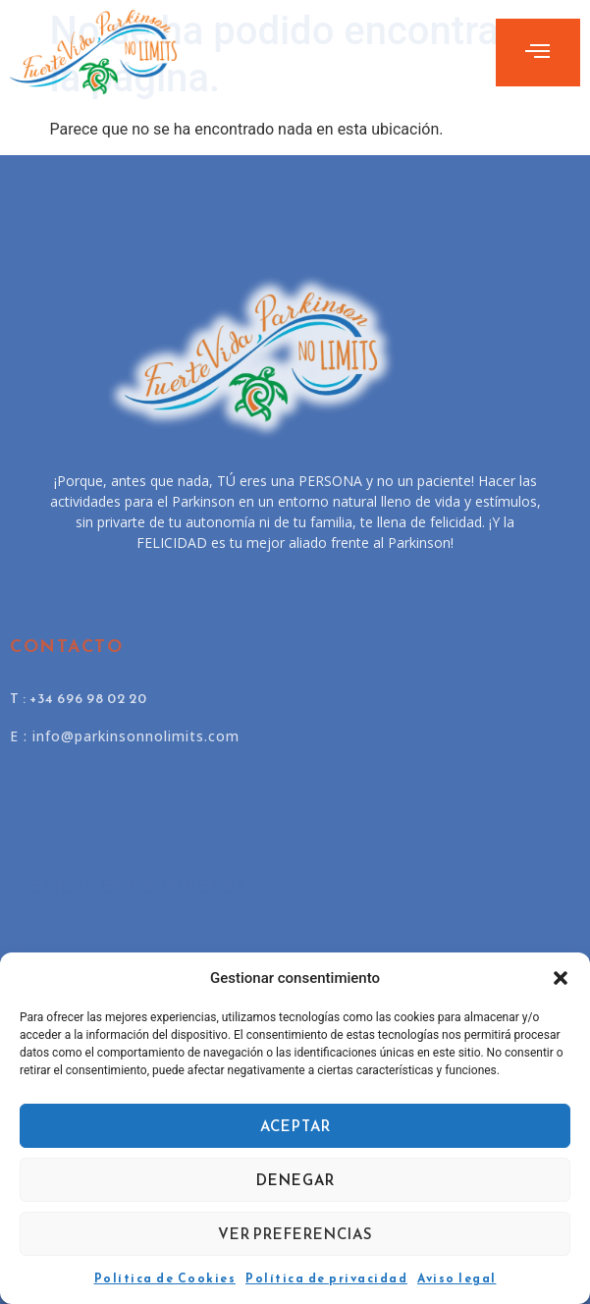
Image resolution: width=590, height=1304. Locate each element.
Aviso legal (457, 1278)
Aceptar (295, 1125)
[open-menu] (538, 52)
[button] (560, 978)
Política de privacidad (326, 1278)
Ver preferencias (295, 1233)
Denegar (295, 1179)
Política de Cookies (165, 1278)
